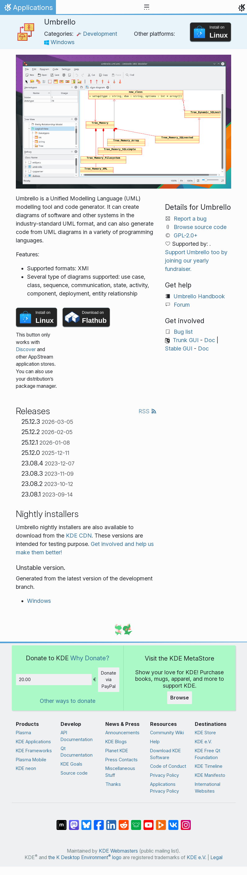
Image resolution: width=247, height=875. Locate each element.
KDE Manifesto (210, 775)
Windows (59, 42)
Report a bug (190, 218)
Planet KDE (116, 750)
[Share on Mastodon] (74, 822)
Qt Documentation (77, 752)
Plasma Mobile (31, 759)
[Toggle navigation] (146, 7)
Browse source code (200, 227)
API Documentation (77, 736)
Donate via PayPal (108, 679)
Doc (209, 340)
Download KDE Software (165, 754)
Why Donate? (89, 658)
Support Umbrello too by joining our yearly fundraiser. (196, 260)
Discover (26, 349)
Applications (28, 9)
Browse (179, 697)
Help (155, 741)
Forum (182, 304)
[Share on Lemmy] (136, 822)
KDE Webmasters (118, 851)
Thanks (113, 784)
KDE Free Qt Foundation (207, 754)
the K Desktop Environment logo (84, 857)
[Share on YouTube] (148, 822)
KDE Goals (71, 764)
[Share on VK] (173, 822)
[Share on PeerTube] (161, 822)
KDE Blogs (116, 741)
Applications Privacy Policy (164, 787)
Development (96, 33)
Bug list (183, 331)
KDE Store (205, 732)
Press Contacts (121, 759)
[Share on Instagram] (186, 822)
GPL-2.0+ (186, 235)
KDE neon (26, 768)
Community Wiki (167, 732)
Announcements (122, 732)
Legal (216, 857)
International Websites (207, 787)
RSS (148, 411)
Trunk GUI (186, 340)
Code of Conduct (168, 766)
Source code (74, 773)
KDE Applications (33, 741)
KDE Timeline (208, 766)
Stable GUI (178, 348)
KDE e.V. (203, 741)
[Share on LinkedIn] (111, 822)
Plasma (23, 732)
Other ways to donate (67, 701)
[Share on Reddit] (124, 822)
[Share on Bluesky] (86, 822)
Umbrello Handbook (199, 296)
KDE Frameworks (34, 750)
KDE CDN (79, 535)
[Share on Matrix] (61, 822)
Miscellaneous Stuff (120, 772)
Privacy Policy (164, 775)
